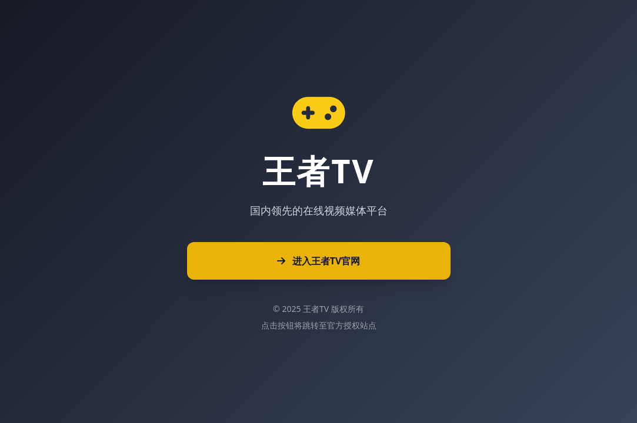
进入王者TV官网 (319, 260)
